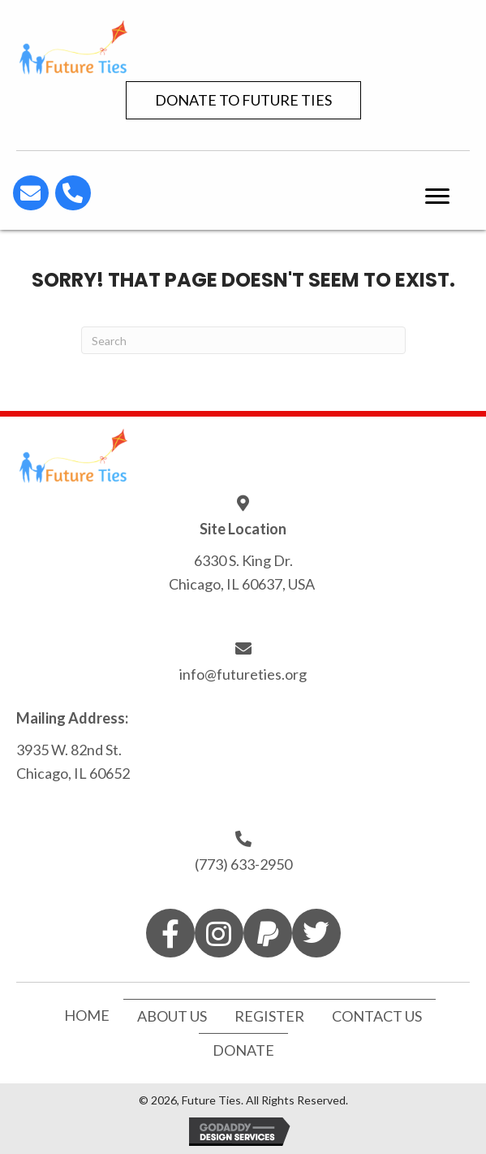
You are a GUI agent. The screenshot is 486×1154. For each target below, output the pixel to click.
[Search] (243, 340)
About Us (172, 1016)
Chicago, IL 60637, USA (243, 584)
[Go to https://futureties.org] (243, 46)
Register (269, 1016)
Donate (243, 1050)
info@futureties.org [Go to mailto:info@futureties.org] (243, 674)
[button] (243, 100)
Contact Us (377, 1016)
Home (87, 1015)
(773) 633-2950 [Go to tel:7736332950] (243, 864)
